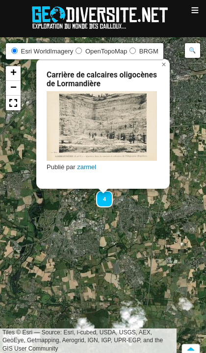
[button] (100, 194)
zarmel (86, 167)
